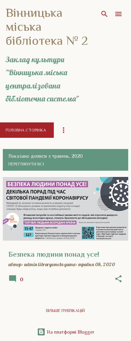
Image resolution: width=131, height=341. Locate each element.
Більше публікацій (65, 310)
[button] (118, 279)
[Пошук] (104, 14)
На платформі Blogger (65, 332)
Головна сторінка (26, 130)
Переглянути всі (26, 164)
